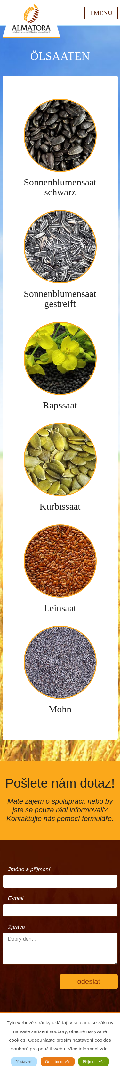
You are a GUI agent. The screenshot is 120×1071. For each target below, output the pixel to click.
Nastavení (23, 1061)
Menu (101, 12)
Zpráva (16, 927)
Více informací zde (88, 1048)
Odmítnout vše (57, 1061)
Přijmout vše (94, 1061)
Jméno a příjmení (29, 869)
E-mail (15, 898)
